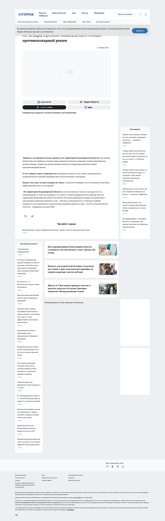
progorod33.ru (78, 497)
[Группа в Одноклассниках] (112, 466)
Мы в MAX (86, 22)
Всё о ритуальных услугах (28, 22)
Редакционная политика (75, 475)
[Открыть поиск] (140, 14)
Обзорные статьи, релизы (49, 478)
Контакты (71, 478)
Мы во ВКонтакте (70, 22)
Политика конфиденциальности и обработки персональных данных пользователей (25, 485)
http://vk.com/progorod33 (23, 502)
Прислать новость (125, 14)
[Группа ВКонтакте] (44, 102)
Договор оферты (47, 480)
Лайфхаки (43, 16)
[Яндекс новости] (89, 102)
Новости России (59, 13)
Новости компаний (74, 480)
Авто (74, 13)
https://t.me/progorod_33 (54, 502)
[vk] (26, 216)
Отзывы (17, 480)
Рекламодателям (50, 22)
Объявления (99, 13)
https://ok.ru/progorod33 (38, 502)
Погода (85, 13)
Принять (140, 31)
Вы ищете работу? (103, 22)
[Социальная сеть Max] (89, 107)
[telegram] (33, 216)
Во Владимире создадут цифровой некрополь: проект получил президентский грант (67, 231)
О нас (43, 475)
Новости (42, 13)
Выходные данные (20, 475)
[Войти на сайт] (146, 14)
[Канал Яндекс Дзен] (44, 107)
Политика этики (20, 478)
